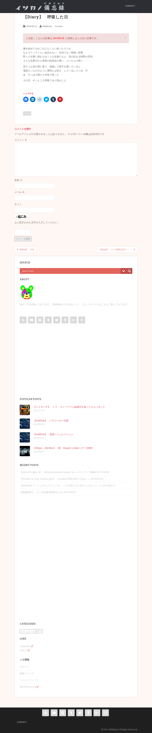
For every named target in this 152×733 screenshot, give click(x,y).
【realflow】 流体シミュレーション (53, 434)
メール (19, 192)
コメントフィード (29, 680)
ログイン (24, 666)
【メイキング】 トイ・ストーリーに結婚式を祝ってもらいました (69, 406)
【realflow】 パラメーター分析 (51, 420)
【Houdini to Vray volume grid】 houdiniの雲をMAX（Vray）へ (55, 478)
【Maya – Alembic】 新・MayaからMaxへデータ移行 (63, 448)
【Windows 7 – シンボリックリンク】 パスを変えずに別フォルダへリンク (61, 485)
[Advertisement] (76, 364)
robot (27, 113)
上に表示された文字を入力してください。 (37, 222)
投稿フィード (27, 673)
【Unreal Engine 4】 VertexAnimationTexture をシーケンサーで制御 (58, 472)
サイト (18, 204)
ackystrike (26, 646)
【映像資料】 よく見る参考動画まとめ (41, 492)
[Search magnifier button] (129, 271)
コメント (20, 139)
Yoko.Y (25, 650)
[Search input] (71, 271)
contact (130, 5)
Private (58, 26)
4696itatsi (47, 26)
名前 (18, 180)
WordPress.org (29, 686)
